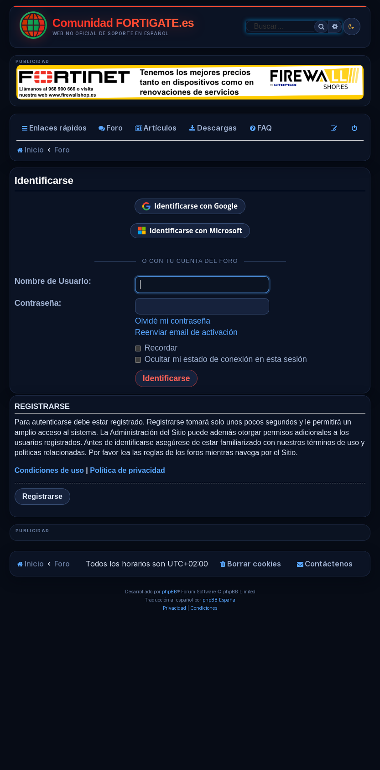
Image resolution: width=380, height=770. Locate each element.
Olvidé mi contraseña (172, 320)
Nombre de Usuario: (53, 281)
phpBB (169, 732)
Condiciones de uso (49, 470)
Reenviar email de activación (186, 332)
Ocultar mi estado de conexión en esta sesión (221, 359)
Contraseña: (38, 303)
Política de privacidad (127, 470)
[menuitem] (110, 128)
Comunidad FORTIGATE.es (123, 23)
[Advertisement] (190, 604)
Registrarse (42, 496)
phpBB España (219, 740)
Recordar (156, 347)
